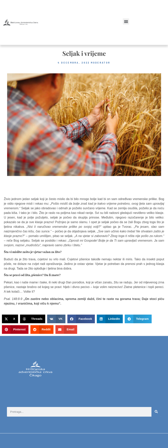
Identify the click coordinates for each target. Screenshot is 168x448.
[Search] (156, 412)
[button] (126, 21)
